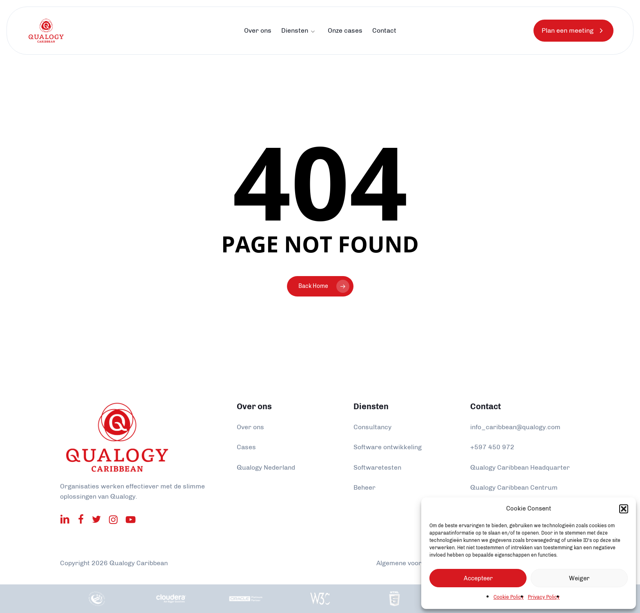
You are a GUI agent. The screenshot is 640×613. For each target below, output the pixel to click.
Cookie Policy (508, 597)
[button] (624, 509)
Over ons (250, 427)
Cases (246, 447)
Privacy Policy (544, 597)
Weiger (579, 578)
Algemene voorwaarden (412, 563)
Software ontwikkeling (387, 447)
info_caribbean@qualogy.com (515, 427)
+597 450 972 (492, 447)
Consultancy (372, 427)
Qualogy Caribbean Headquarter (520, 467)
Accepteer (478, 578)
